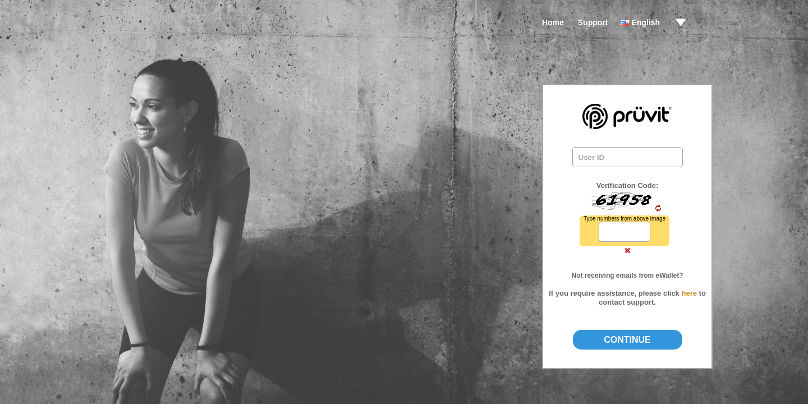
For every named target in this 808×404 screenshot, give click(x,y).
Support (593, 22)
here (688, 293)
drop (680, 22)
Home (553, 22)
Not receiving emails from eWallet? (627, 275)
